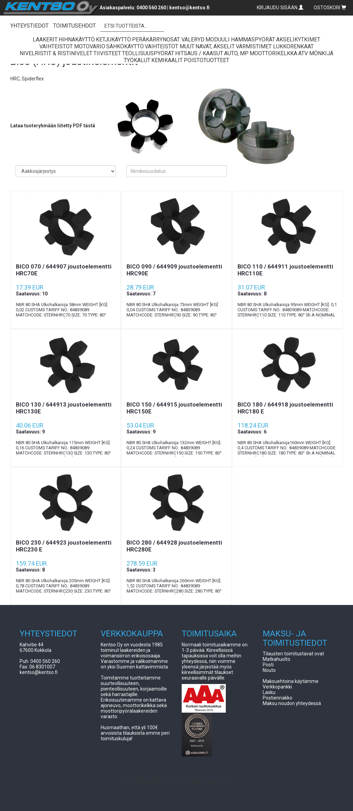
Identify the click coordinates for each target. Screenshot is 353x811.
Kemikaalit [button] (167, 60)
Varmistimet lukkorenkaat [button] (275, 46)
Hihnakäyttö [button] (77, 39)
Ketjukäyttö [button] (113, 39)
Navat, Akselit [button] (215, 46)
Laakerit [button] (45, 39)
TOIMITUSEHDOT (74, 25)
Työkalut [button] (137, 60)
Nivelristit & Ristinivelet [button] (56, 53)
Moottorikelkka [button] (273, 53)
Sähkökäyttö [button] (125, 46)
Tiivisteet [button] (107, 53)
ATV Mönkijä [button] (315, 53)
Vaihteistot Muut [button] (169, 46)
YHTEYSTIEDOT (29, 25)
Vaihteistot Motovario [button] (72, 46)
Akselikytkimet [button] (298, 39)
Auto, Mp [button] (236, 53)
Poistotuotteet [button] (206, 60)
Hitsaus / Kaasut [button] (199, 53)
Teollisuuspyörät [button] (148, 53)
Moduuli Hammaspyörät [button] (240, 39)
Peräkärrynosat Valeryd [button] (168, 39)
